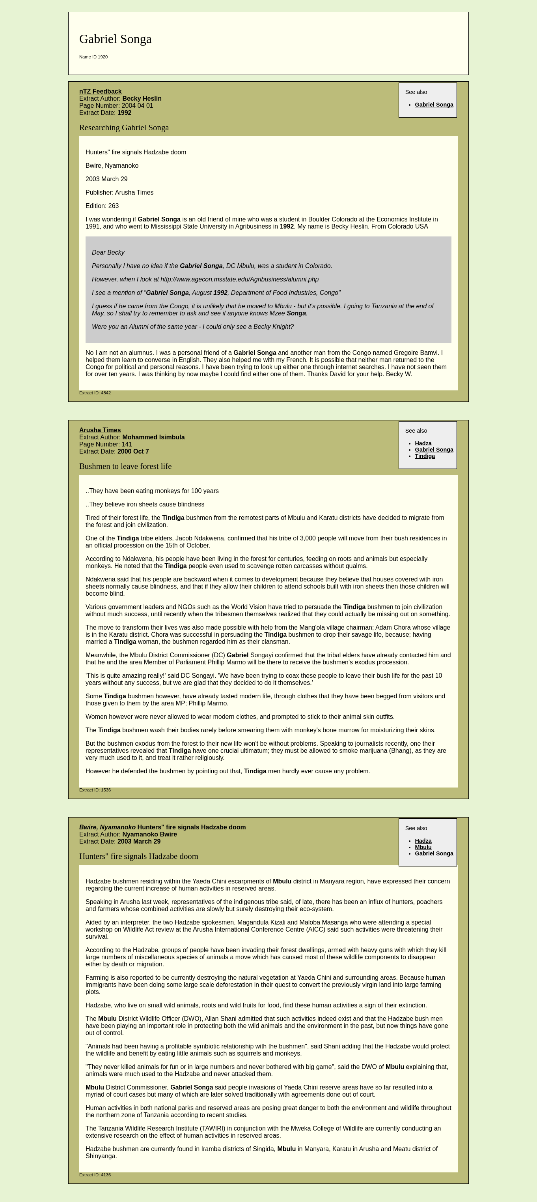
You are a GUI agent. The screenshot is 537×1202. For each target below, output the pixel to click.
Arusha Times (100, 430)
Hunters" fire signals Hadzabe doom (162, 827)
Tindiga (425, 456)
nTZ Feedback (100, 91)
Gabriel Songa (434, 104)
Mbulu (423, 847)
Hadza (423, 443)
